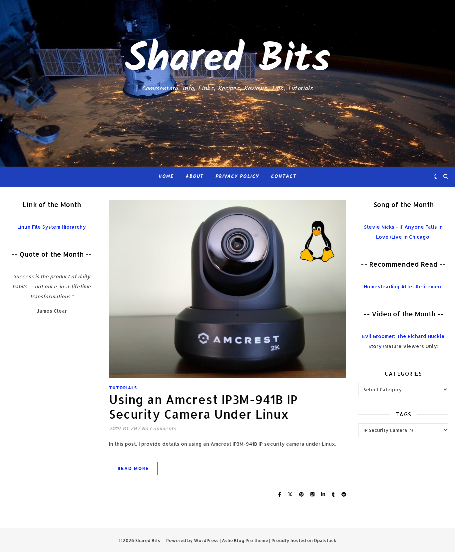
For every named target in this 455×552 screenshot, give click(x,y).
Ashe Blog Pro (237, 540)
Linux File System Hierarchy (51, 227)
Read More (133, 468)
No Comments (159, 428)
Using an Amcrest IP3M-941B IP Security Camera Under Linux (203, 407)
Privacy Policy (237, 177)
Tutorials (123, 387)
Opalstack (325, 540)
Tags (403, 414)
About (195, 177)
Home (166, 177)
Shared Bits (227, 60)
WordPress (206, 540)
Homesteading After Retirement (403, 286)
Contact (283, 177)
